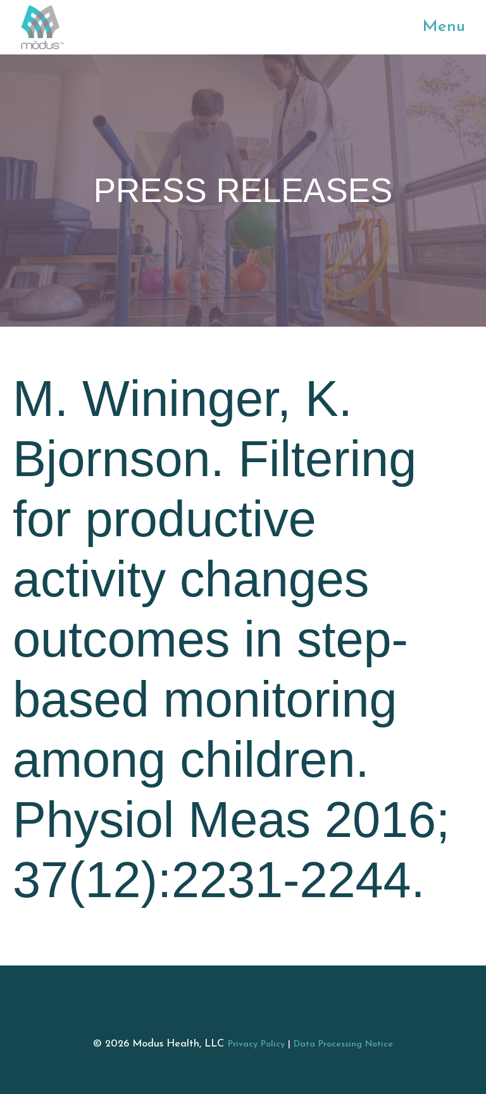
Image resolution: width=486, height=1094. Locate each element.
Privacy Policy (256, 1044)
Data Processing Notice (343, 1044)
